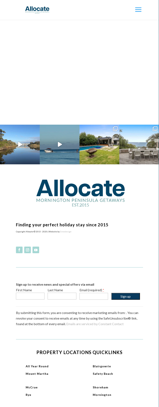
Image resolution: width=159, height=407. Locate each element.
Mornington (102, 394)
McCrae (32, 387)
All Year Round (37, 366)
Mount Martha (37, 373)
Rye (28, 394)
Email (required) (92, 290)
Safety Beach (103, 373)
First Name (24, 290)
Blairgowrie (102, 366)
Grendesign (65, 231)
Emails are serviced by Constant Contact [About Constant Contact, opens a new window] (95, 324)
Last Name (55, 290)
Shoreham (100, 387)
